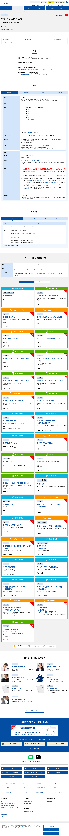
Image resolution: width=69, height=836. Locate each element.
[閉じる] (66, 829)
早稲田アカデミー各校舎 (26, 145)
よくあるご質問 (51, 5)
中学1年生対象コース (18, 667)
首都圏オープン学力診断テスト (48, 296)
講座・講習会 (38, 264)
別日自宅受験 (59, 92)
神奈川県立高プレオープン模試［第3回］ (50, 360)
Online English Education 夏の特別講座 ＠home (46, 422)
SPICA (3, 810)
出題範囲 (28, 39)
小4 (16, 269)
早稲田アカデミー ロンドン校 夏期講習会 (14, 588)
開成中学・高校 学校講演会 (13, 401)
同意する (51, 833)
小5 (22, 269)
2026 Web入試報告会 (45, 443)
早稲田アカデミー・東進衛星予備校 (9, 807)
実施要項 (6, 39)
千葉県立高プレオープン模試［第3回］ (51, 381)
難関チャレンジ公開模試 (46, 401)
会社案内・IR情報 (36, 5)
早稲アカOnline (64, 5)
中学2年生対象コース (53, 667)
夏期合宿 (40, 484)
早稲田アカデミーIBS (28, 801)
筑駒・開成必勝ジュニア (33, 69)
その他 (16, 275)
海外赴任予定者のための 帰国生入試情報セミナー (12, 609)
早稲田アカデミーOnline (50, 139)
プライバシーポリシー (21, 826)
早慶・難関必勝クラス (55, 182)
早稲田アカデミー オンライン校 (8, 803)
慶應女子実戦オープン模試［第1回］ (16, 483)
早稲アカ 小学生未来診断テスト (48, 338)
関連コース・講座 (8, 42)
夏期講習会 (7, 296)
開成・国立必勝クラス (45, 182)
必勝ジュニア (24, 69)
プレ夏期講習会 (9, 567)
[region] (34, 829)
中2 (34, 218)
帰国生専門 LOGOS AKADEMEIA (9, 812)
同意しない (51, 829)
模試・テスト (18, 264)
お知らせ (57, 5)
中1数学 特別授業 (9, 421)
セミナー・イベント (28, 264)
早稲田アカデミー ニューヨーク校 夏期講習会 (49, 588)
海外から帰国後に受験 (40, 273)
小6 (29, 269)
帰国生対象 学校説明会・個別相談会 (50, 526)
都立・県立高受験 (29, 273)
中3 (56, 218)
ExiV (49, 677)
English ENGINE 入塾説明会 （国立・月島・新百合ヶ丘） (47, 610)
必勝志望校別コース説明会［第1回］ (50, 317)
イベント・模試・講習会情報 (54, 39)
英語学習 (60, 273)
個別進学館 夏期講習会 (41, 547)
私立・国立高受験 (19, 273)
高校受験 (18, 8)
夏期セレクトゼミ (10, 443)
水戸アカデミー (47, 145)
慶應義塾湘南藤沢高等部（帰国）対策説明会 (17, 547)
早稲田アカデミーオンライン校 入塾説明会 (48, 505)
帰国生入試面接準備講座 (12, 525)
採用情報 (44, 5)
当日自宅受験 (26, 92)
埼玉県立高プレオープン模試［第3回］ (17, 381)
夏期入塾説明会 (9, 317)
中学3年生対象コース (18, 677)
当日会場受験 (9, 92)
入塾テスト (7, 461)
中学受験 (7, 8)
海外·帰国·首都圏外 (51, 8)
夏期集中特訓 (8, 504)
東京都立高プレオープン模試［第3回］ (17, 358)
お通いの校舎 (41, 187)
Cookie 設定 (51, 826)
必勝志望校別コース (25, 74)
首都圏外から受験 (51, 273)
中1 (12, 218)
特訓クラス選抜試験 (10, 629)
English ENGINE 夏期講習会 (47, 567)
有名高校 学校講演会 (10, 338)
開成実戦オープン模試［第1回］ (48, 461)
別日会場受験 (43, 92)
